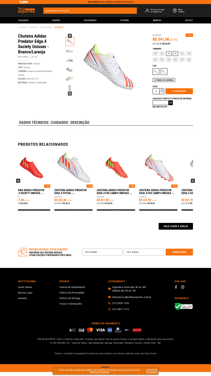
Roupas (56, 20)
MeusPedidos (181, 10)
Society (59, 27)
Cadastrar (179, 256)
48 (189, 59)
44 (162, 59)
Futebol (124, 20)
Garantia (22, 302)
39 (169, 53)
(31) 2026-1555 (120, 307)
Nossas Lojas (25, 296)
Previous (70, 36)
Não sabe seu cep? (160, 106)
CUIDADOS (59, 122)
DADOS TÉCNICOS (34, 122)
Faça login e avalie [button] (175, 230)
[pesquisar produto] (133, 10)
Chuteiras (46, 27)
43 (155, 59)
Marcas (157, 20)
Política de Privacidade (71, 296)
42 (189, 53)
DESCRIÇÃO (79, 122)
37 (155, 53)
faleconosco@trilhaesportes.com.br (131, 301)
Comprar (179, 91)
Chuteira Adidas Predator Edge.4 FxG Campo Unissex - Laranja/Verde (126, 193)
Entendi (151, 371)
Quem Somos (25, 291)
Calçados (23, 20)
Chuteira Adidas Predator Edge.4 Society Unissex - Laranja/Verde (37, 193)
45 (169, 59)
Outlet (189, 20)
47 (182, 59)
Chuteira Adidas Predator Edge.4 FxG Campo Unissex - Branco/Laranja (169, 193)
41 (182, 53)
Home (23, 27)
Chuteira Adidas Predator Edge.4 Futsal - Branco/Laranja (81, 193)
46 (175, 59)
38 (162, 53)
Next (70, 94)
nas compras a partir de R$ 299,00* (111, 2)
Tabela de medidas (164, 80)
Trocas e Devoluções (70, 307)
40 (175, 53)
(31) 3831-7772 (120, 313)
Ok (170, 102)
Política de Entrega (69, 302)
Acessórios (90, 20)
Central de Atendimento (72, 291)
